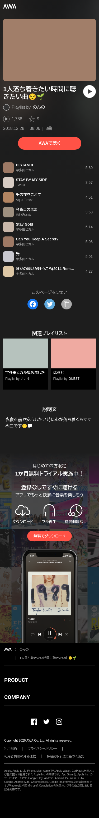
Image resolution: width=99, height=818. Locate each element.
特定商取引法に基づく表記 (65, 756)
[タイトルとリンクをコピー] (66, 304)
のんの (39, 107)
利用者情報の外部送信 (20, 756)
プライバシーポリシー (42, 749)
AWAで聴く (49, 143)
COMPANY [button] (17, 697)
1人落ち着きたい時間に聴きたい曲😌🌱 (48, 658)
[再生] (89, 91)
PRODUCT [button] (16, 680)
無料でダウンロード (49, 536)
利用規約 (10, 749)
